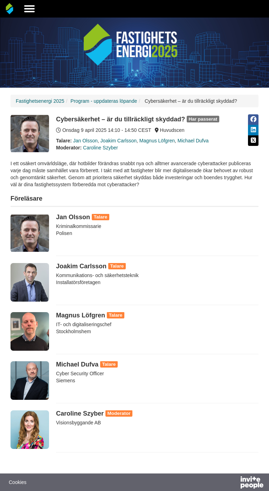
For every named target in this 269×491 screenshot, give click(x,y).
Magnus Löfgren (157, 140)
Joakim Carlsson (119, 140)
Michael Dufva (193, 140)
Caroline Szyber (100, 147)
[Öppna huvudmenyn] (29, 9)
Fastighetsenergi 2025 (40, 101)
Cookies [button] (18, 482)
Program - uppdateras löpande (103, 101)
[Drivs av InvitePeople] (233, 483)
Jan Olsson (85, 140)
